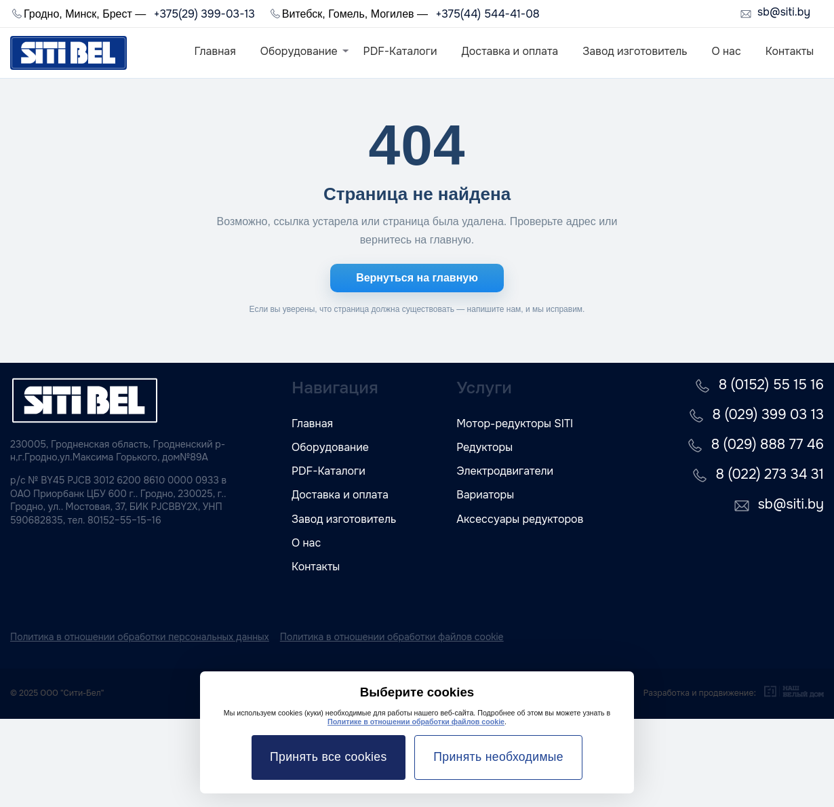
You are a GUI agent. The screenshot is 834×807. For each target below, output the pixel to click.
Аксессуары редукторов (519, 519)
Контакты (790, 51)
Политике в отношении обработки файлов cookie (415, 721)
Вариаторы (485, 495)
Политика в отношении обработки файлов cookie (392, 637)
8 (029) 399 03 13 (768, 414)
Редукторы (484, 447)
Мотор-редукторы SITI (514, 423)
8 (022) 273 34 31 (770, 474)
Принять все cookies (328, 757)
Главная (215, 51)
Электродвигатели (504, 471)
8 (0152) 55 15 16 (771, 384)
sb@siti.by (783, 13)
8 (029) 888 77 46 (767, 444)
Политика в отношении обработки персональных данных (139, 637)
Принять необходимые (498, 757)
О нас (725, 51)
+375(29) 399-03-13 (204, 14)
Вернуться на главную (417, 277)
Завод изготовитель (634, 51)
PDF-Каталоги (400, 51)
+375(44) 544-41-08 (487, 14)
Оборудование (299, 51)
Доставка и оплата (509, 51)
